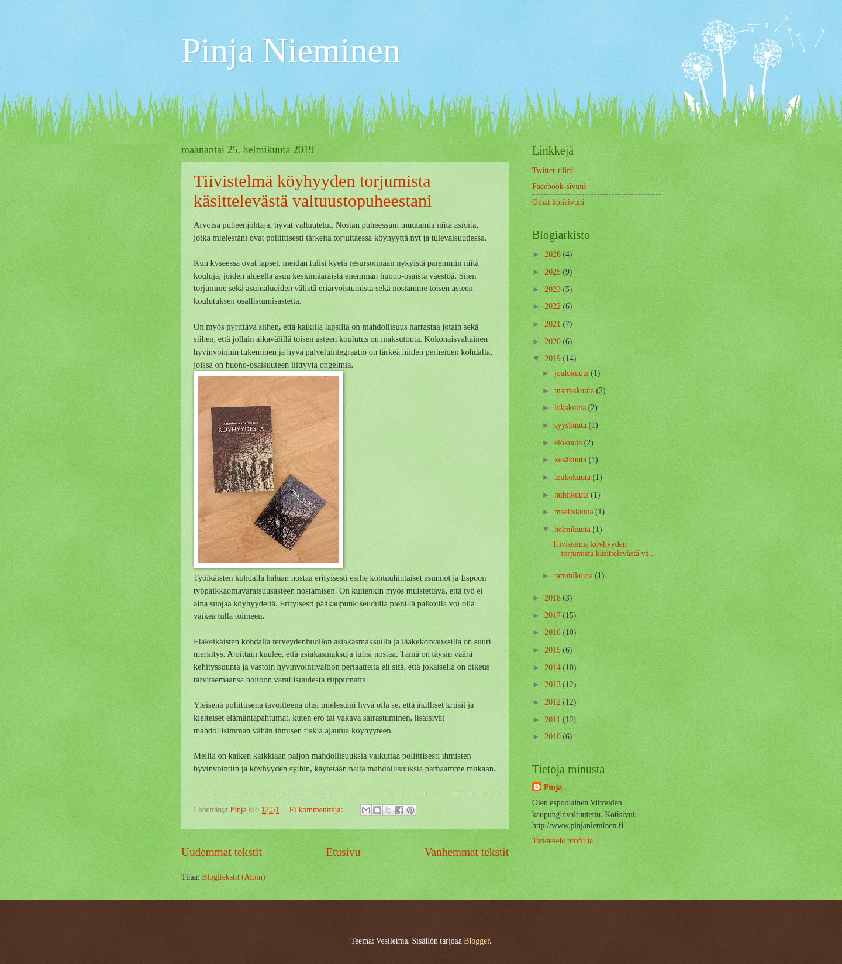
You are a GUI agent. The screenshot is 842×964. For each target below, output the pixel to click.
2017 (553, 615)
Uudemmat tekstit (221, 852)
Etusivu (343, 852)
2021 (553, 324)
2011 (553, 719)
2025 (553, 271)
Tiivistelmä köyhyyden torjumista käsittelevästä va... (603, 549)
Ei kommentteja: (317, 809)
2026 (553, 254)
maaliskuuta (574, 511)
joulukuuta (572, 373)
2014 (553, 667)
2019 (553, 358)
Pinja (553, 787)
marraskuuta (575, 390)
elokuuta (569, 442)
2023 (553, 289)
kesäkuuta (571, 459)
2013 (553, 684)
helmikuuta (573, 529)
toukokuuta (573, 477)
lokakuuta (571, 407)
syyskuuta (571, 425)
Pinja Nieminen (291, 50)
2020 (553, 341)
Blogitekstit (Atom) (233, 877)
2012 (553, 702)
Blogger (476, 940)
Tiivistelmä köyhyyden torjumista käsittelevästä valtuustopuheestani (313, 190)
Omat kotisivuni (558, 202)
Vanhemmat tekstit (467, 852)
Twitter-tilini (552, 170)
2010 (553, 736)
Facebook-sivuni (559, 186)
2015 (553, 650)
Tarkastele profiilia (562, 840)
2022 (553, 306)
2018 (553, 598)
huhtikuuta (572, 494)
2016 (553, 632)
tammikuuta (574, 575)
